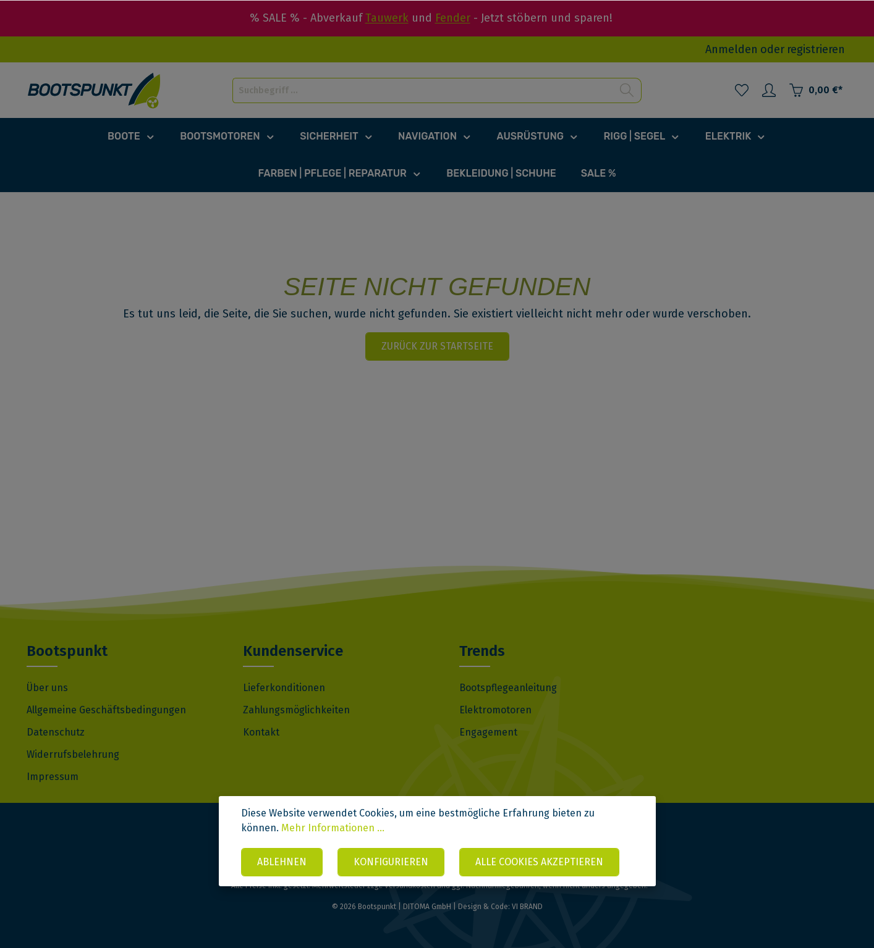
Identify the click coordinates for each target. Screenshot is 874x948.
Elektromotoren (495, 710)
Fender (452, 18)
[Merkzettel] (741, 90)
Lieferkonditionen (284, 688)
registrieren (816, 49)
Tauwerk (387, 18)
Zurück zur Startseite (437, 346)
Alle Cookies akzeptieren (539, 862)
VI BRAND (527, 906)
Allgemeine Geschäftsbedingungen (106, 710)
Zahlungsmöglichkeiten (296, 710)
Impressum (52, 776)
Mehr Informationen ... (332, 828)
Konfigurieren (391, 862)
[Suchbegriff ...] (422, 90)
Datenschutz (56, 732)
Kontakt (261, 732)
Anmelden (731, 49)
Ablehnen (282, 862)
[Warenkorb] (815, 90)
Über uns (47, 688)
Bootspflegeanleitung (508, 688)
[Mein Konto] (769, 90)
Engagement (488, 732)
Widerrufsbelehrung (73, 754)
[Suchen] (627, 90)
